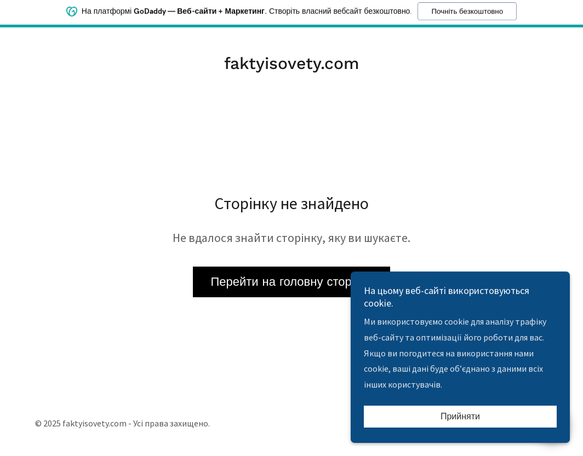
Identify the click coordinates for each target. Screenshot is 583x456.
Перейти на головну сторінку (291, 281)
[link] (291, 65)
